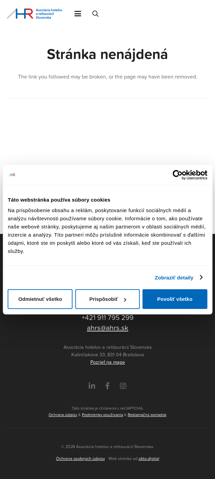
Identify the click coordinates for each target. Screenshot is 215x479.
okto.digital (149, 458)
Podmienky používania (102, 414)
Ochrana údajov (63, 414)
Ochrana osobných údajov (80, 458)
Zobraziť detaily (174, 277)
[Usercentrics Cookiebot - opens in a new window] (177, 175)
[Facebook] (107, 386)
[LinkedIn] (92, 386)
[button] (78, 13)
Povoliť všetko (175, 299)
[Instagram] (123, 386)
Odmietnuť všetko (40, 299)
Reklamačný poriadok (147, 414)
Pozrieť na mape (107, 362)
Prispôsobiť (107, 299)
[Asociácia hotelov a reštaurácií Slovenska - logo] (34, 13)
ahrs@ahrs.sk (107, 327)
